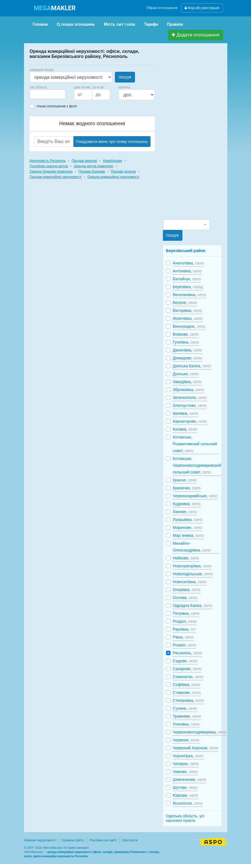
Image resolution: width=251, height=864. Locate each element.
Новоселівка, (189, 581)
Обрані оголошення (162, 8)
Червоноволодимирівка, (199, 732)
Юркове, (185, 795)
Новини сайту (73, 840)
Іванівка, (185, 413)
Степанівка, (188, 700)
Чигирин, (186, 763)
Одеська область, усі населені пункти (185, 818)
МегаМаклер (33, 852)
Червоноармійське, (195, 496)
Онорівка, (186, 589)
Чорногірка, (188, 756)
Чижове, (185, 771)
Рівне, (183, 637)
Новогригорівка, (192, 566)
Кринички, (187, 488)
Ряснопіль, (187, 653)
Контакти (130, 840)
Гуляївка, (186, 342)
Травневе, (187, 716)
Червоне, (186, 740)
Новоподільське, (193, 574)
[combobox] (48, 94)
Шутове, (185, 787)
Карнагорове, (190, 421)
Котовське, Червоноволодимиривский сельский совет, (197, 465)
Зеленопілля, (190, 397)
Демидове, (187, 358)
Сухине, (185, 708)
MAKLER (55, 8)
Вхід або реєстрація (202, 8)
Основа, (185, 597)
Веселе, (185, 302)
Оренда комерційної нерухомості (113, 177)
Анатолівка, (188, 263)
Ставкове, (187, 692)
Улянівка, (186, 724)
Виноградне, (189, 326)
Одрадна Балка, (192, 605)
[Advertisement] (205, 133)
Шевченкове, (189, 779)
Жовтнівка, (187, 318)
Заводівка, (187, 381)
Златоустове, (189, 405)
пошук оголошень (76, 24)
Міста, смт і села (119, 24)
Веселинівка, (189, 294)
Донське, (186, 374)
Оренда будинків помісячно (51, 171)
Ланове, (185, 511)
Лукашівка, (187, 519)
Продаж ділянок (123, 171)
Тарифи (151, 24)
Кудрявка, (186, 504)
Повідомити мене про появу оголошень (112, 141)
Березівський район (186, 250)
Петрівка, (186, 613)
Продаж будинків (91, 171)
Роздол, (185, 621)
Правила (175, 24)
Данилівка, (187, 350)
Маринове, (187, 527)
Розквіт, (184, 645)
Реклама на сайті (103, 840)
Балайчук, (187, 279)
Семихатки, (188, 676)
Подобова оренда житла (49, 166)
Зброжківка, (188, 389)
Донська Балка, (192, 366)
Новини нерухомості (40, 840)
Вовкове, (186, 334)
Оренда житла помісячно (93, 166)
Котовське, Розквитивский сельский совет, (195, 444)
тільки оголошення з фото (56, 106)
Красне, (185, 480)
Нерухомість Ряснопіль (48, 161)
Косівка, (185, 429)
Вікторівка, (187, 310)
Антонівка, (187, 271)
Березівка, (188, 287)
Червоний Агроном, (195, 748)
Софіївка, (186, 684)
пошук (125, 77)
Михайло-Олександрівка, (192, 546)
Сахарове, (187, 669)
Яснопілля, (187, 803)
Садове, (185, 661)
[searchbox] (40, 94)
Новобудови (112, 161)
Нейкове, (186, 558)
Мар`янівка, (188, 535)
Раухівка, (184, 629)
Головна (40, 24)
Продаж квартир (84, 161)
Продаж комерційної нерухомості (56, 177)
